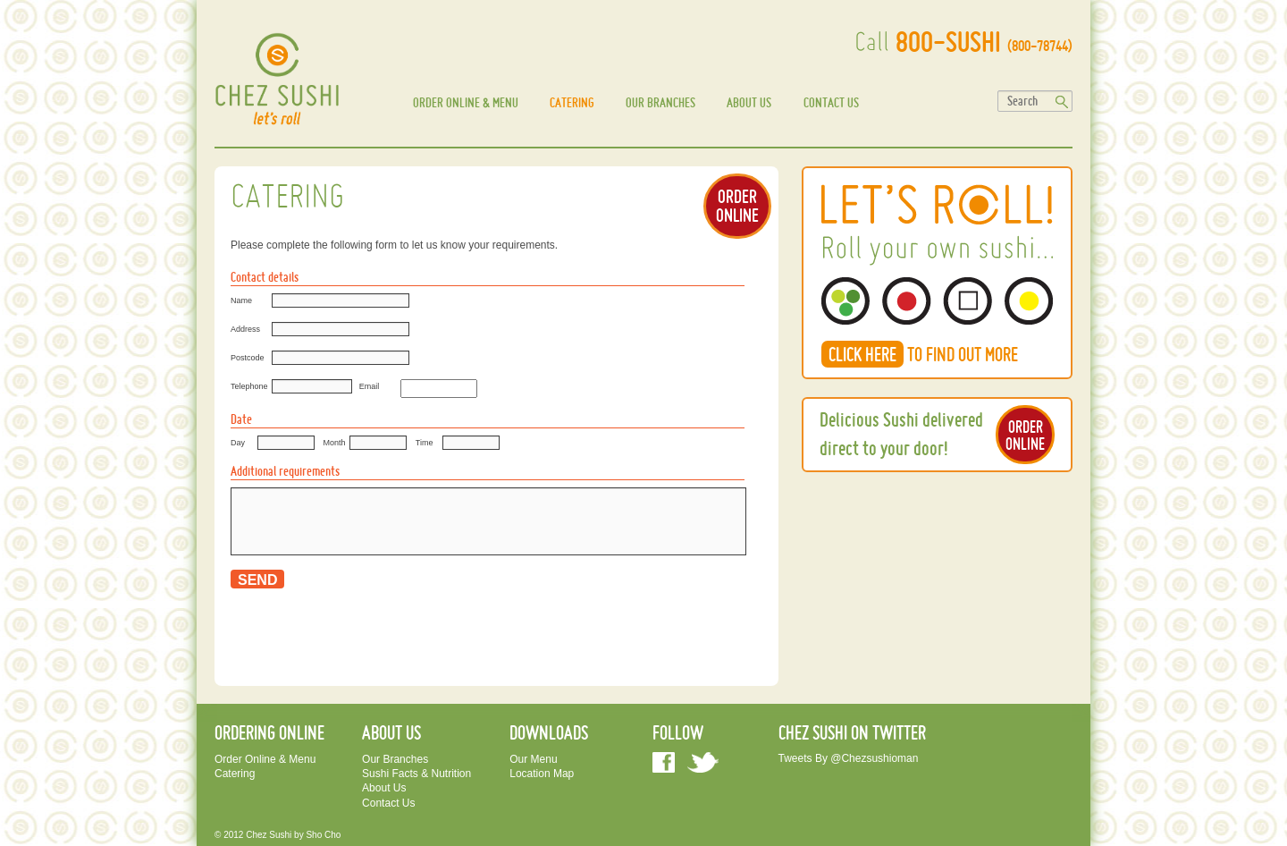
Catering (572, 103)
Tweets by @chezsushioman (848, 758)
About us (749, 103)
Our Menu (533, 759)
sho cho (323, 835)
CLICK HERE (862, 354)
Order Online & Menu (465, 103)
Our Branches (660, 103)
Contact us (831, 103)
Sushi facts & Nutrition (416, 773)
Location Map (541, 773)
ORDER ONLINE (737, 205)
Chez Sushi (268, 835)
